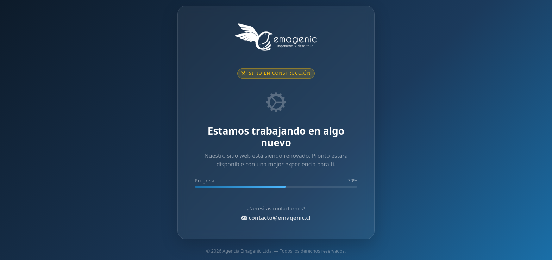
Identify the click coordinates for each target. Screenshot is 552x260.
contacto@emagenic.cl (276, 218)
